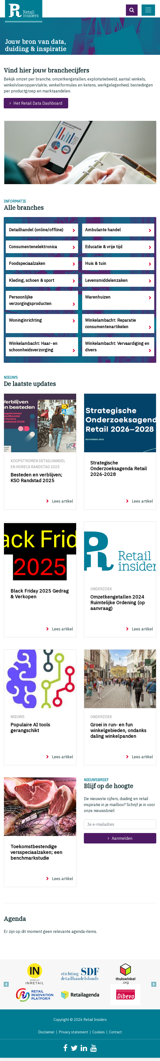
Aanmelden (122, 841)
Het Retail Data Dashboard (37, 103)
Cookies (98, 1035)
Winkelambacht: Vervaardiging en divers (118, 350)
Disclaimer (46, 1035)
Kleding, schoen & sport (32, 282)
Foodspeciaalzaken (28, 264)
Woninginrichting (25, 322)
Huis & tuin (96, 264)
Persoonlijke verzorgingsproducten (30, 302)
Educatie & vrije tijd (104, 247)
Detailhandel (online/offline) (36, 230)
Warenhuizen (98, 299)
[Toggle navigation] (148, 10)
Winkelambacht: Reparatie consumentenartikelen (111, 326)
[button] (132, 10)
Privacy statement (73, 1035)
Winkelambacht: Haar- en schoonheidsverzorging (34, 350)
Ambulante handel (103, 230)
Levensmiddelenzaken (107, 282)
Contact (115, 1035)
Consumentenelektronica (33, 247)
